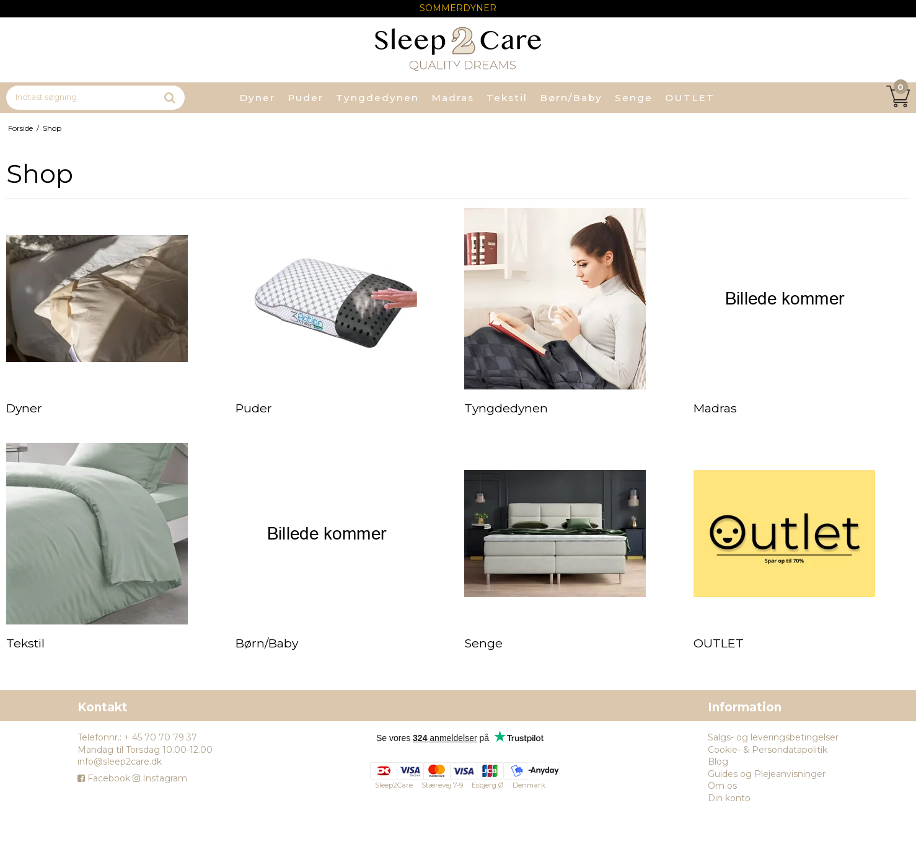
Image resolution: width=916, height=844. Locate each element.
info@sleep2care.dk (119, 761)
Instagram (160, 778)
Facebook (103, 778)
